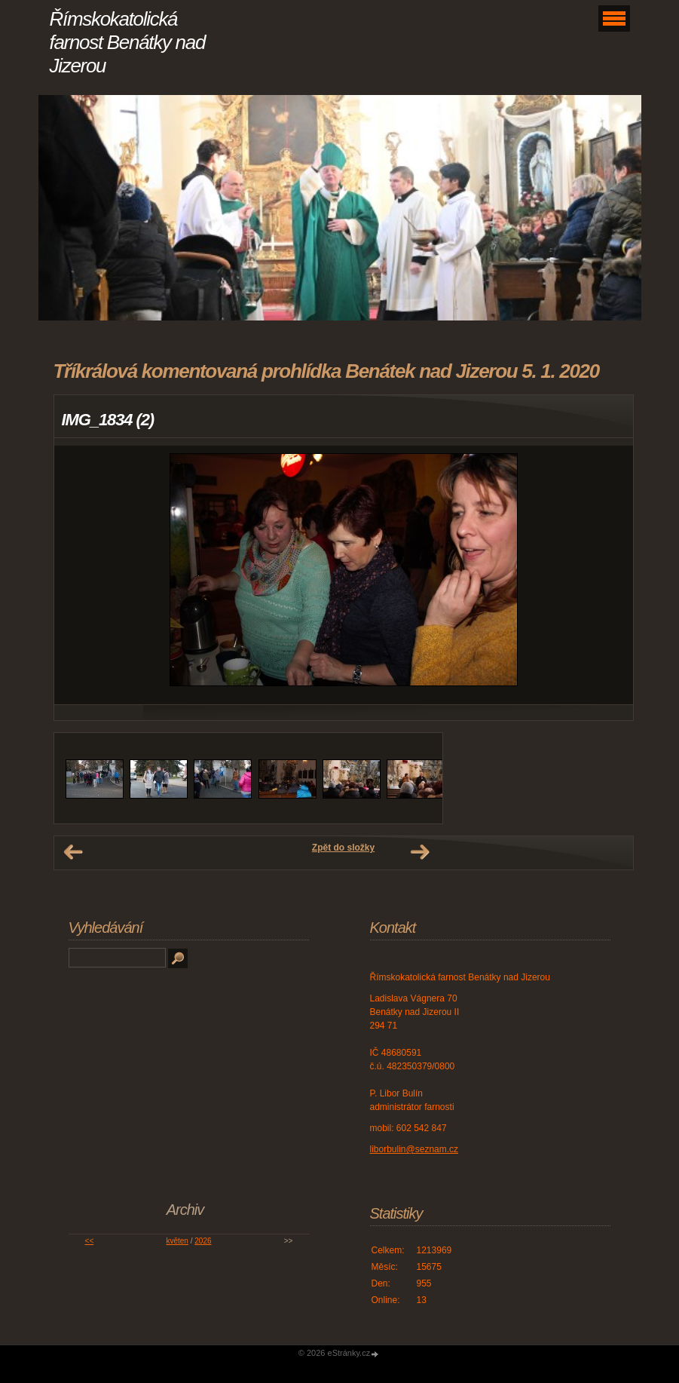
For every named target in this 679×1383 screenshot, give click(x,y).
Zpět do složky (343, 847)
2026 (202, 1241)
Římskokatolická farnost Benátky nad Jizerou (128, 42)
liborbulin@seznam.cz (414, 1149)
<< (89, 1241)
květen (177, 1241)
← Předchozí (73, 852)
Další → (419, 852)
